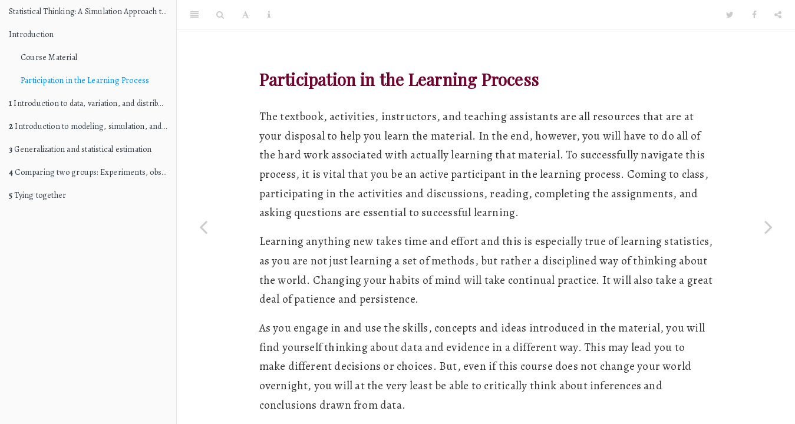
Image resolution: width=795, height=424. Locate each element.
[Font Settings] (245, 14)
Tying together (37, 195)
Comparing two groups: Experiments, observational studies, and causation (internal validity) (92, 172)
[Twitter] (730, 14)
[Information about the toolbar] (269, 14)
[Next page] (768, 226)
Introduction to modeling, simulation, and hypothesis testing (92, 126)
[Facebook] (754, 14)
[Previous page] (203, 226)
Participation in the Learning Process (85, 80)
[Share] (778, 14)
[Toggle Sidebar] (194, 14)
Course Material (49, 57)
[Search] (220, 14)
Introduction (31, 34)
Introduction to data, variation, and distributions (92, 103)
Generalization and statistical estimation (80, 149)
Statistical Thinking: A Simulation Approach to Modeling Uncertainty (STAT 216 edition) (92, 11)
